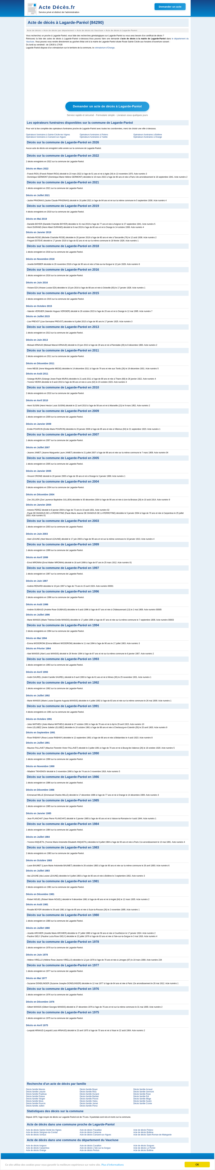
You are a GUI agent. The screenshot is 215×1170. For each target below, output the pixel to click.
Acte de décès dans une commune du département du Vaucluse (72, 1140)
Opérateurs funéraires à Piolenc (94, 134)
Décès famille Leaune (35, 1091)
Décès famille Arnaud (142, 1089)
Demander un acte (170, 6)
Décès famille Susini (142, 1101)
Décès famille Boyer (89, 1089)
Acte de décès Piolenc (143, 1130)
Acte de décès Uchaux (36, 1135)
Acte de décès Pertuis (89, 1150)
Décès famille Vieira (88, 1101)
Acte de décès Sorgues (143, 1145)
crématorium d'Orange (105, 48)
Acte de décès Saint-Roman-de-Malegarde (152, 1135)
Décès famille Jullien (35, 1106)
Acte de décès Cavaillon (90, 1145)
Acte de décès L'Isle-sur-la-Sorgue (95, 1148)
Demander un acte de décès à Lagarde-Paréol (107, 106)
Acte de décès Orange (36, 1150)
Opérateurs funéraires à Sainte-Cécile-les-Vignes (48, 134)
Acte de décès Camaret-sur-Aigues (95, 1135)
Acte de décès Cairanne (90, 1132)
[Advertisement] (107, 76)
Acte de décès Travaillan (91, 1130)
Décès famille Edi (141, 1096)
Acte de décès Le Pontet (144, 1148)
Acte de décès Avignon (36, 1145)
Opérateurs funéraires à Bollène (147, 134)
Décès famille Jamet (89, 1103)
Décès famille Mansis (35, 1089)
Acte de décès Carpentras (37, 1148)
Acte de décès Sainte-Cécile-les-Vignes (43, 1130)
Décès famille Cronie (142, 1103)
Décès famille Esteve (35, 1096)
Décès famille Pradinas (36, 1094)
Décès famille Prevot (89, 1099)
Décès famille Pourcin (36, 1103)
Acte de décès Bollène (143, 1132)
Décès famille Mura (34, 1101)
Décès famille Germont (143, 1091)
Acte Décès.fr (57, 7)
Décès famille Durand (89, 1094)
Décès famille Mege (142, 1099)
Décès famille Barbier (89, 1096)
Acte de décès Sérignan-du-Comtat (41, 1132)
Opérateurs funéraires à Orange (147, 137)
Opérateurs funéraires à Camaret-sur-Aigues (46, 137)
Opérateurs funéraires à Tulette (94, 137)
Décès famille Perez (89, 1106)
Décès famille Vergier (35, 1099)
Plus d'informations (112, 1164)
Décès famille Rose (142, 1094)
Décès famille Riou (88, 1091)
